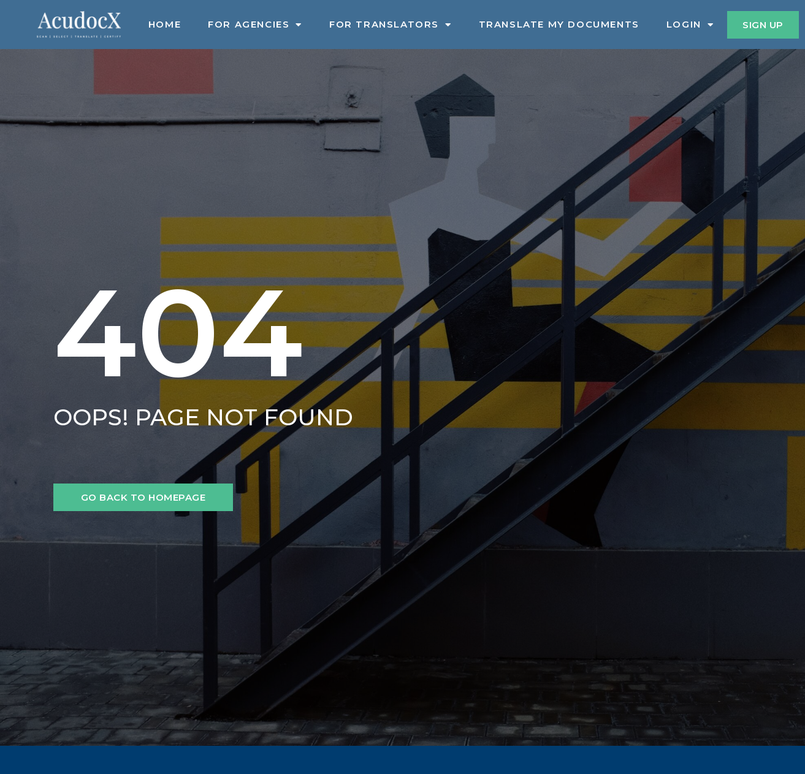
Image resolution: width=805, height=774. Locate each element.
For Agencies (255, 24)
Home (164, 24)
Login (690, 24)
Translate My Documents (559, 24)
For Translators (390, 24)
